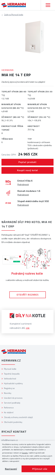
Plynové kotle (13, 15)
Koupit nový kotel (27, 170)
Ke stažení (8, 412)
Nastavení (11, 469)
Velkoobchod (10, 378)
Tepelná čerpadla (12, 373)
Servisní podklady (12, 403)
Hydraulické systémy (13, 383)
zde (28, 328)
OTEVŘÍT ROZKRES (28, 294)
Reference (9, 407)
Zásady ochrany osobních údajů (18, 417)
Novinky (7, 393)
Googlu (25, 452)
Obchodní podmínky (13, 422)
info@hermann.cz (9, 440)
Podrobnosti (23, 184)
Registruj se (9, 388)
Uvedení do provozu (13, 398)
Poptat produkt (27, 162)
